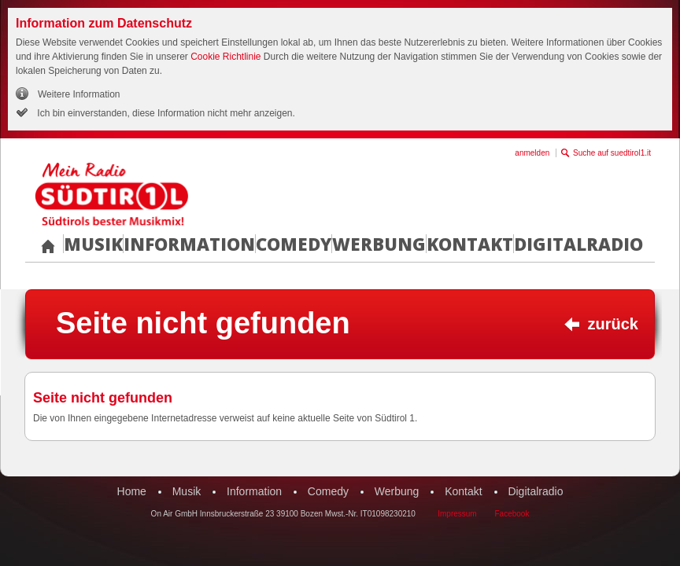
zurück (613, 324)
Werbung (379, 243)
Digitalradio (578, 243)
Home (131, 491)
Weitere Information (79, 94)
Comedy (293, 243)
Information (189, 243)
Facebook (511, 513)
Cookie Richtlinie (225, 56)
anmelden (532, 153)
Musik (93, 243)
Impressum (457, 513)
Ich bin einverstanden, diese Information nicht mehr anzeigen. (165, 113)
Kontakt (470, 243)
